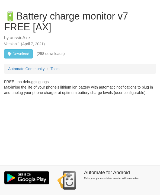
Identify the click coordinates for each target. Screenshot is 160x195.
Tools (54, 69)
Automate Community (26, 69)
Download (18, 54)
